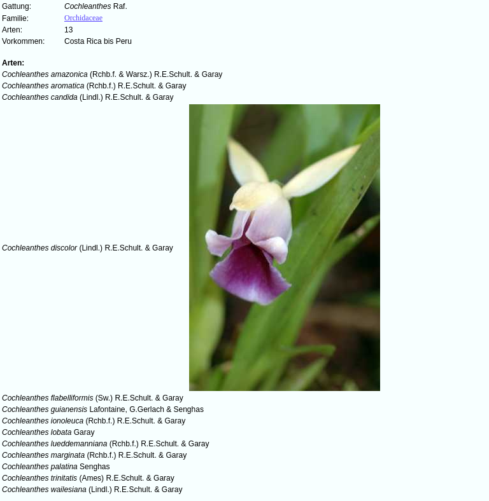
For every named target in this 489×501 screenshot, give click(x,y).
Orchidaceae (83, 17)
